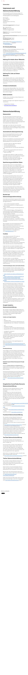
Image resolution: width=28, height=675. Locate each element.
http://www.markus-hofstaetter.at (10, 105)
